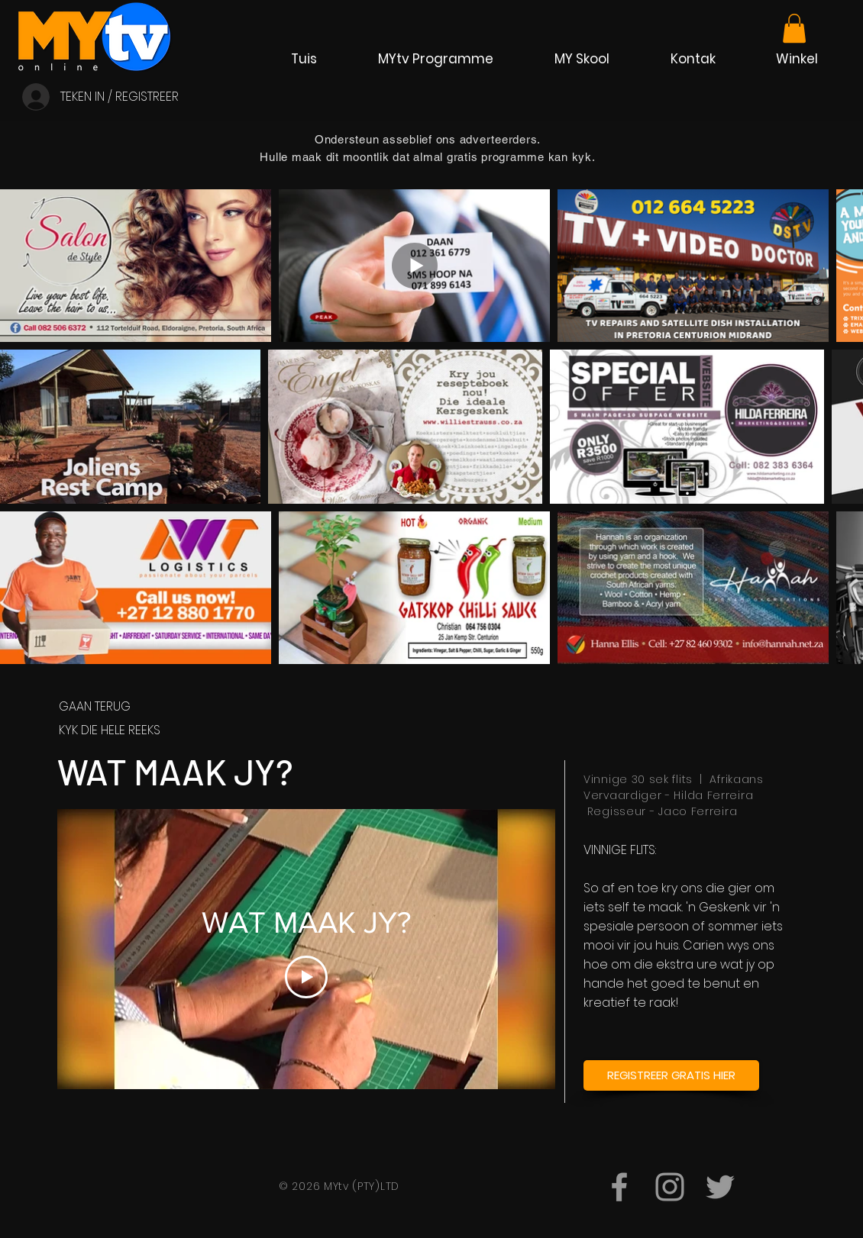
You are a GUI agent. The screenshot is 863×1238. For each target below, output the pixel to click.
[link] (794, 28)
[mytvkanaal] (670, 1187)
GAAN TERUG (95, 706)
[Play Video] (306, 977)
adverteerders (499, 139)
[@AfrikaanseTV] (720, 1187)
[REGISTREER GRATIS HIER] (671, 1075)
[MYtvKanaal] (619, 1187)
